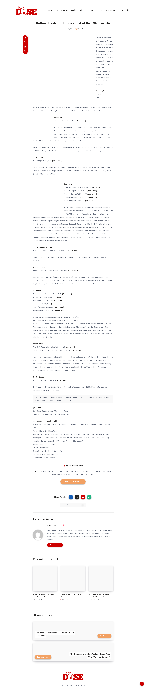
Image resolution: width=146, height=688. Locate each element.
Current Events (96, 10)
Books (73, 10)
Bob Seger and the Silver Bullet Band (65, 471)
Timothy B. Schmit (87, 474)
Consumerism (110, 10)
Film (56, 10)
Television (65, 10)
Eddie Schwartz (66, 474)
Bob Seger (47, 471)
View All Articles (55, 545)
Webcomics (83, 10)
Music (50, 10)
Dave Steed (56, 474)
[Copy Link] (73, 505)
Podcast (121, 10)
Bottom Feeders (72, 466)
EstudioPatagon (80, 685)
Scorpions (76, 474)
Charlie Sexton (106, 471)
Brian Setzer (95, 471)
